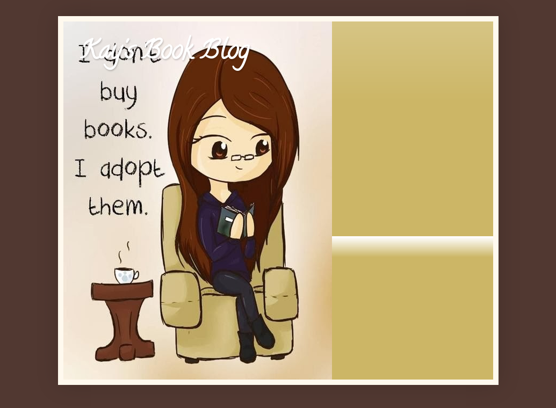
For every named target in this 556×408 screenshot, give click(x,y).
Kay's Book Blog (164, 53)
